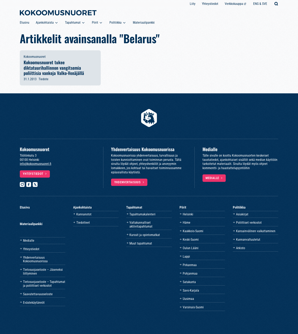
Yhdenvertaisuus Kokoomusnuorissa (35, 259)
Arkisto (240, 248)
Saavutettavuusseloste (38, 294)
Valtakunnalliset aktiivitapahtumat (140, 224)
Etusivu (24, 22)
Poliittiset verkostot (249, 222)
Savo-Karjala (191, 290)
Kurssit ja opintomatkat (144, 235)
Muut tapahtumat (140, 243)
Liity (192, 4)
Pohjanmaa (190, 273)
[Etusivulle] (58, 13)
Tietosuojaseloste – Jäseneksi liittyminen (43, 271)
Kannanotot (83, 214)
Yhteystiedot (210, 4)
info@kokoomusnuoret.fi (35, 164)
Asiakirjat (242, 214)
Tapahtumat (73, 22)
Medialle (212, 178)
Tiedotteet (83, 222)
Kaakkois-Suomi (193, 231)
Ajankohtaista (45, 22)
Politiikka (115, 22)
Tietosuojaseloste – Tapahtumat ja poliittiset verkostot (44, 283)
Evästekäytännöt (34, 302)
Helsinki (188, 214)
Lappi (186, 256)
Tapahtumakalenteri (142, 214)
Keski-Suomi (191, 239)
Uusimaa (188, 299)
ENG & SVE (260, 4)
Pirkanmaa (190, 265)
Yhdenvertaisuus (127, 182)
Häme (186, 222)
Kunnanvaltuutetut (248, 239)
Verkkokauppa (234, 4)
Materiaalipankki (144, 22)
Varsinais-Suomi (193, 307)
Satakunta (189, 282)
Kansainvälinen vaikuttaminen (255, 231)
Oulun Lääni (190, 248)
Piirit (95, 22)
